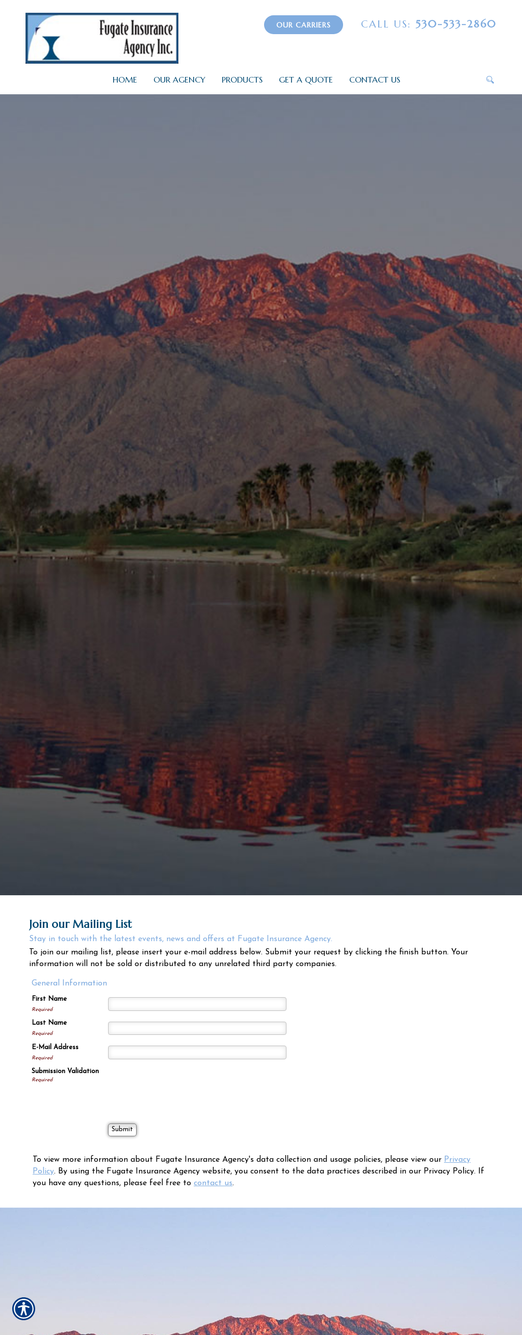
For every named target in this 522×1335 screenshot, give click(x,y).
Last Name (49, 1023)
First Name (49, 999)
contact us (213, 1183)
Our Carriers (303, 25)
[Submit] (122, 1130)
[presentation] (185, 1087)
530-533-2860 (429, 24)
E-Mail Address (55, 1047)
